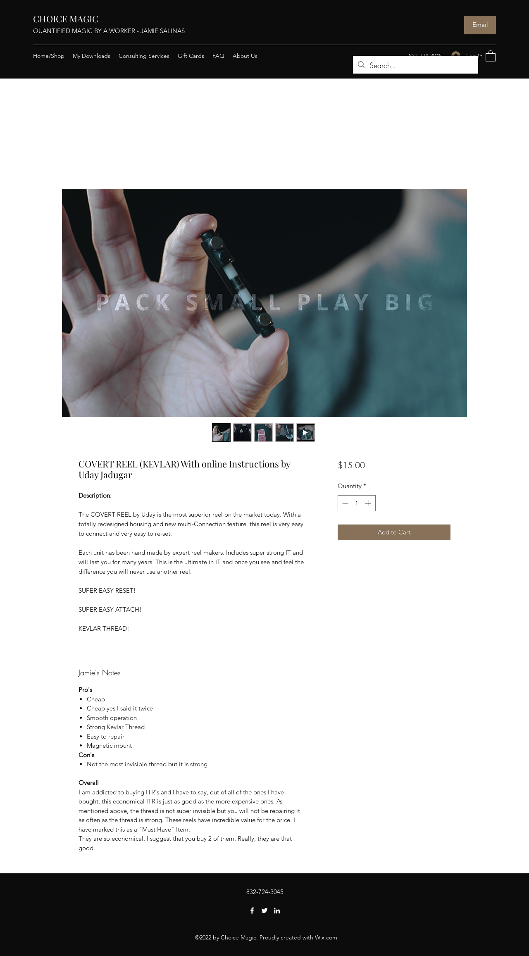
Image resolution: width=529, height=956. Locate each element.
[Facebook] (252, 910)
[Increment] (368, 503)
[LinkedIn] (277, 910)
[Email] (480, 25)
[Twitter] (264, 910)
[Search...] (415, 66)
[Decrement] (344, 503)
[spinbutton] (356, 503)
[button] (491, 56)
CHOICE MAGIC (65, 18)
